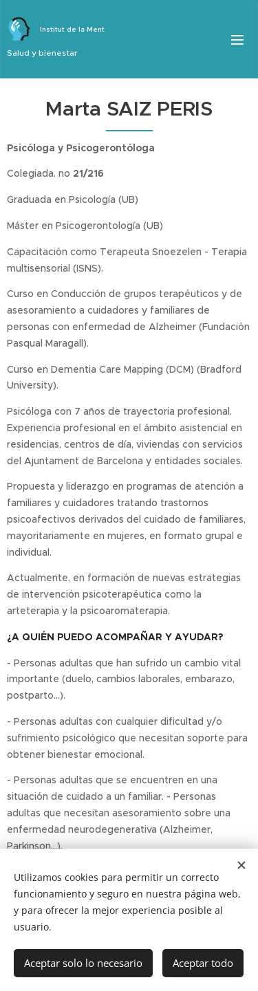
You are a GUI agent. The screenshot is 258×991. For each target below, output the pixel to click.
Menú (237, 40)
